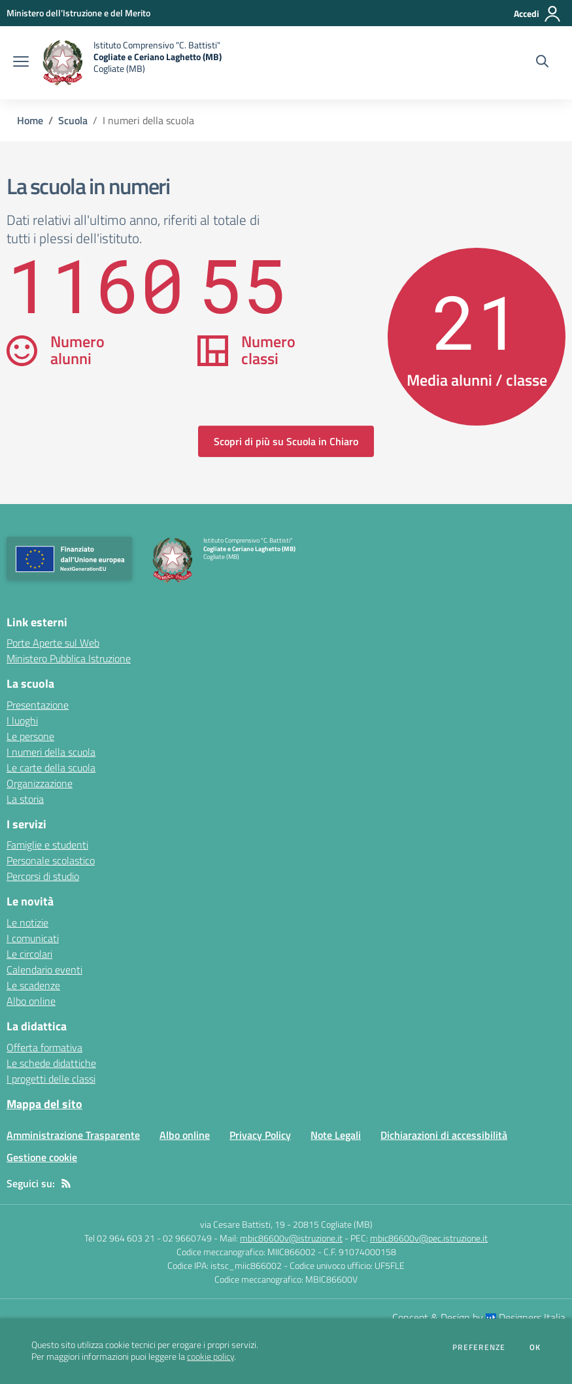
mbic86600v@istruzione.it (291, 1238)
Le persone (30, 736)
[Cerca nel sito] (542, 62)
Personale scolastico (51, 860)
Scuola (73, 120)
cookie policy (210, 1356)
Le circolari (29, 954)
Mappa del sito (44, 1104)
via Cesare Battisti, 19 (242, 1224)
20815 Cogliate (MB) (333, 1224)
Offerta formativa (44, 1047)
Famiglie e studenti (47, 844)
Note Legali (336, 1135)
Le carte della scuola (51, 767)
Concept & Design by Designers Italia (478, 1317)
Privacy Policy (260, 1135)
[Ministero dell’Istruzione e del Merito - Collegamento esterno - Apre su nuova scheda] (78, 13)
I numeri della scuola (51, 752)
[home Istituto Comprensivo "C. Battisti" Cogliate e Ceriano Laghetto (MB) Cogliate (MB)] (132, 62)
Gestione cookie (42, 1157)
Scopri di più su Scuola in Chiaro (286, 441)
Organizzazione (40, 783)
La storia (25, 799)
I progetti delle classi (51, 1079)
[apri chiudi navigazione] (21, 63)
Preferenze (478, 1347)
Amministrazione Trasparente (73, 1135)
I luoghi (22, 720)
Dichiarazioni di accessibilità (443, 1135)
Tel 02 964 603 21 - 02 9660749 (148, 1238)
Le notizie (27, 922)
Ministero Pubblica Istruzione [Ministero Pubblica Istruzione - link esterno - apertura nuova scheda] (69, 658)
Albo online (31, 1001)
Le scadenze (33, 985)
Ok (535, 1347)
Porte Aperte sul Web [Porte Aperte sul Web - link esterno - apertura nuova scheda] (53, 642)
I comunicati (33, 938)
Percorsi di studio (43, 876)
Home (30, 120)
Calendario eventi (44, 969)
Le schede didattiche (51, 1063)
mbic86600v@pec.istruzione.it (429, 1238)
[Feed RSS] (66, 1183)
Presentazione (38, 705)
